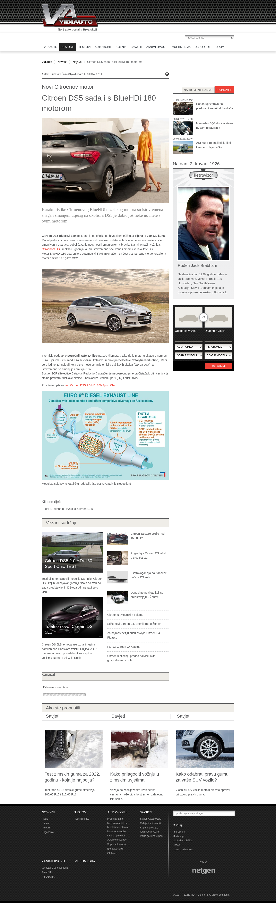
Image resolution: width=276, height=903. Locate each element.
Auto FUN (47, 872)
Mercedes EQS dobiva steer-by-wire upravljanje (214, 125)
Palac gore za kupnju (151, 836)
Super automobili (116, 844)
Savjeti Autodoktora (150, 818)
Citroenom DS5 (51, 249)
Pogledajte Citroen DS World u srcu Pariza (149, 555)
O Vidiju (178, 825)
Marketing (178, 836)
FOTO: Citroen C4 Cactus (123, 646)
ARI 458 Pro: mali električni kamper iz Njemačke (213, 145)
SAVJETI (146, 812)
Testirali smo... (82, 818)
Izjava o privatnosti (183, 849)
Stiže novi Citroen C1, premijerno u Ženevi (134, 623)
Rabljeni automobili (150, 823)
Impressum (179, 831)
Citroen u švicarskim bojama (125, 614)
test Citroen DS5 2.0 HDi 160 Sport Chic (90, 385)
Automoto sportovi (117, 839)
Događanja (48, 832)
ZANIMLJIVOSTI (53, 861)
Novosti (62, 62)
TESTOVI (81, 812)
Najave (77, 62)
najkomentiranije (198, 90)
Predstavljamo (115, 818)
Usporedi (218, 365)
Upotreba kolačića (182, 840)
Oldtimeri (112, 853)
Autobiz (46, 827)
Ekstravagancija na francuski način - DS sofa (149, 575)
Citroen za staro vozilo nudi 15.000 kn (148, 536)
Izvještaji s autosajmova (55, 867)
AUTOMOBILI (117, 812)
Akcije (45, 818)
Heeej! (176, 845)
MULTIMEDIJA (85, 861)
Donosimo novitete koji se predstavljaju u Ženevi (147, 595)
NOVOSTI (48, 812)
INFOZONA (48, 876)
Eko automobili (115, 848)
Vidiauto (47, 62)
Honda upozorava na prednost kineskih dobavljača (214, 106)
